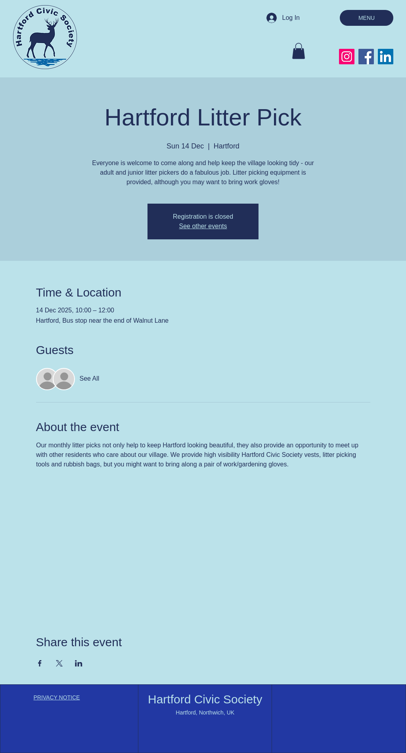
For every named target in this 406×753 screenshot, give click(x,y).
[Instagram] (346, 56)
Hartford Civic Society (205, 699)
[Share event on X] (59, 663)
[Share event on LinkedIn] (78, 663)
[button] (298, 51)
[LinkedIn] (385, 56)
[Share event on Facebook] (40, 663)
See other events (203, 226)
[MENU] (366, 18)
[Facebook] (366, 56)
